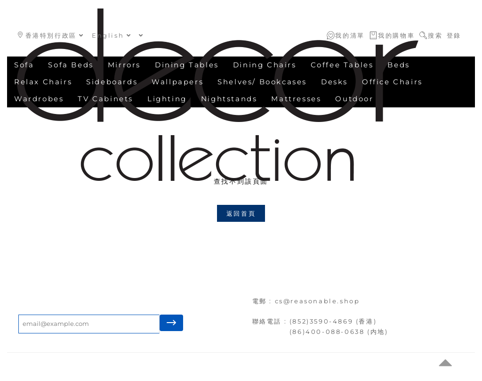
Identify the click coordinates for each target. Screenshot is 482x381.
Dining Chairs (265, 64)
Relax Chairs (43, 81)
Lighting (167, 98)
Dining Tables (187, 64)
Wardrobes (39, 98)
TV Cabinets (105, 98)
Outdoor (354, 98)
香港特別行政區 (51, 35)
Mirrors (124, 64)
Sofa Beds (70, 64)
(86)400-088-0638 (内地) (338, 331)
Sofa (24, 64)
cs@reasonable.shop (317, 301)
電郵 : (263, 301)
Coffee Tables (342, 64)
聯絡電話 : (270, 321)
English (111, 35)
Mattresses (296, 98)
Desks (334, 81)
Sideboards (111, 81)
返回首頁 (241, 213)
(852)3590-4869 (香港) (333, 321)
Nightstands (229, 98)
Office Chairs (392, 81)
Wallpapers (177, 81)
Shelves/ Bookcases (262, 81)
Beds (398, 64)
